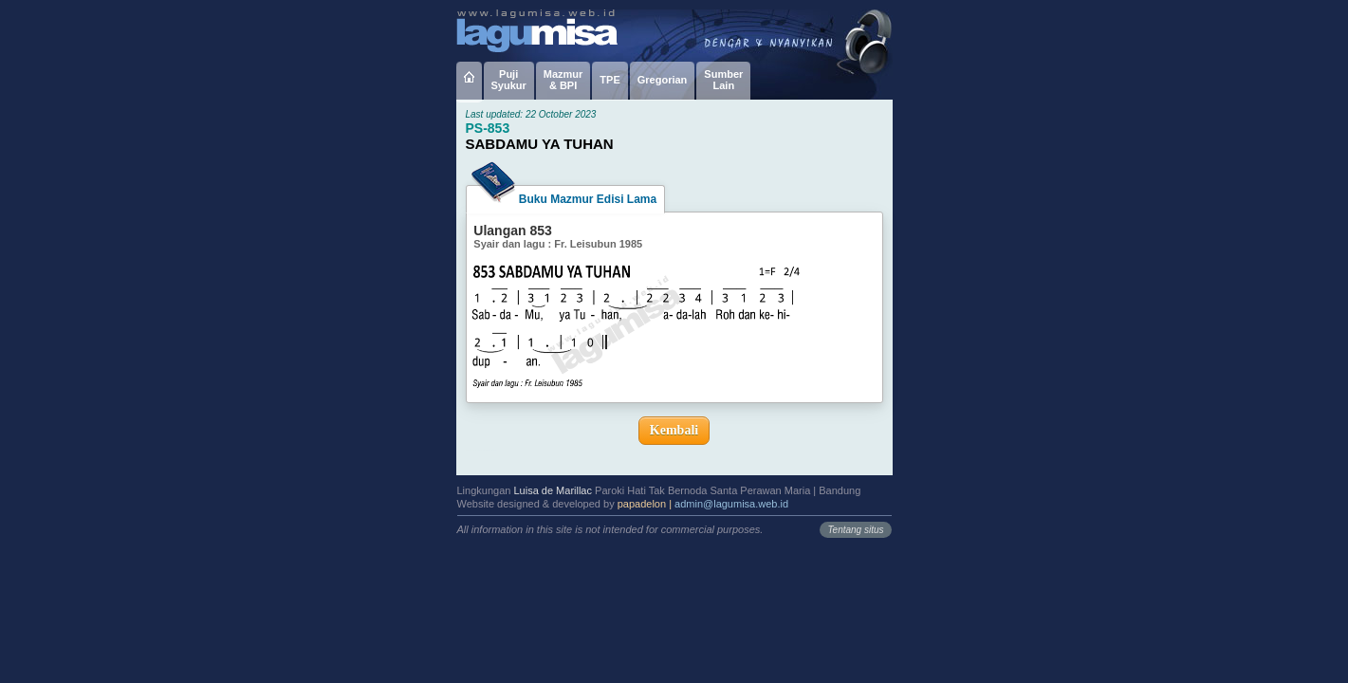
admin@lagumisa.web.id (731, 503)
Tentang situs (855, 530)
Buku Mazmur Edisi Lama (565, 195)
